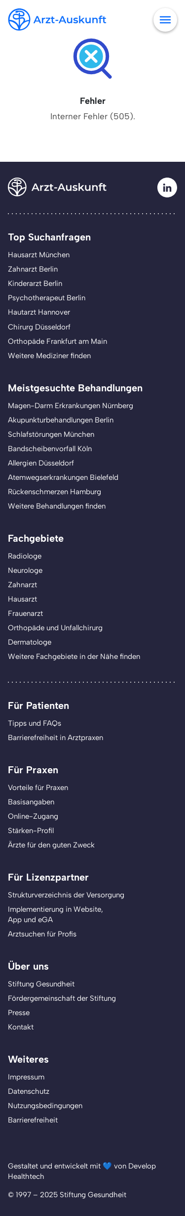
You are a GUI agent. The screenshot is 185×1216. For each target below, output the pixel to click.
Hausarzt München (39, 254)
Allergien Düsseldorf (41, 463)
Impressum (26, 1077)
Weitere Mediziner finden (49, 355)
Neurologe (25, 570)
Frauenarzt (25, 613)
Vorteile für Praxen (38, 787)
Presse (19, 1012)
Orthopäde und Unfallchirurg (55, 627)
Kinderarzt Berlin (35, 283)
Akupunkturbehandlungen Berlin (60, 420)
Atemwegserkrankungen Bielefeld (63, 477)
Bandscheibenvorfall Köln (50, 448)
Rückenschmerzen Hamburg (54, 491)
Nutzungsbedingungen (45, 1105)
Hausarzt (22, 599)
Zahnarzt (22, 584)
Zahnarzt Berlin (33, 269)
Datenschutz (28, 1091)
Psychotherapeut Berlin (46, 297)
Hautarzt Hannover (39, 312)
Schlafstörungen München (51, 434)
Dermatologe (29, 642)
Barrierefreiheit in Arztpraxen (55, 737)
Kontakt (21, 1027)
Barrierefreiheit (33, 1120)
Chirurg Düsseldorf (39, 327)
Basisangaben (31, 801)
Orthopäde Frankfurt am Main (57, 341)
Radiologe (24, 556)
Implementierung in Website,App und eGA (55, 914)
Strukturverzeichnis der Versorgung (66, 894)
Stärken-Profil (31, 830)
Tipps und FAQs (34, 723)
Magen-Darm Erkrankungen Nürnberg (70, 405)
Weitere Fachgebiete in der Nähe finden (74, 656)
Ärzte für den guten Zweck (51, 845)
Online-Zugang (33, 816)
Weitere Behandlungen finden (57, 506)
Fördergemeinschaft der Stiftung (62, 998)
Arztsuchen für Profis (42, 934)
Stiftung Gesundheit (41, 984)
